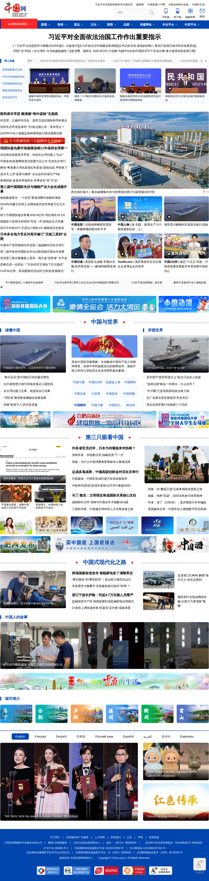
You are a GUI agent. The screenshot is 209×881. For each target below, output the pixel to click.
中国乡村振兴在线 (179, 4)
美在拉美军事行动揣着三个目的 (166, 404)
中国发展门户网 (156, 4)
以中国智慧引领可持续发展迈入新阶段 (28, 384)
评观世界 (155, 330)
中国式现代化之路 (104, 562)
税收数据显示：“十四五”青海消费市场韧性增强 (30, 197)
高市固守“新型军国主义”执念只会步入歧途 (173, 377)
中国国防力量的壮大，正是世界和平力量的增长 (29, 367)
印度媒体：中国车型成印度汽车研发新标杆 (99, 478)
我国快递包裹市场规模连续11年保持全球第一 (33, 148)
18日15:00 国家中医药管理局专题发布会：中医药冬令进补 (72, 60)
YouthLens (125, 261)
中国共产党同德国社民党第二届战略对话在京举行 (32, 245)
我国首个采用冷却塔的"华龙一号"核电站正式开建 (32, 221)
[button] (206, 148)
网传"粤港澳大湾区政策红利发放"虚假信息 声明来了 (33, 167)
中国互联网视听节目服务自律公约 (23, 842)
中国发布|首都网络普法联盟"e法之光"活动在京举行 (33, 161)
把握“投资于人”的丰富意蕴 (21, 404)
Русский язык (104, 736)
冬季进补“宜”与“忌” (46, 180)
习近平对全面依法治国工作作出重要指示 (104, 36)
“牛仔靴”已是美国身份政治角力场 (167, 391)
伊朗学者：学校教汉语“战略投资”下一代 (97, 455)
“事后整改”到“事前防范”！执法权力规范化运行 (101, 579)
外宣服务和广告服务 (77, 837)
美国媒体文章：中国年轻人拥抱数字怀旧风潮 (177, 509)
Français (40, 736)
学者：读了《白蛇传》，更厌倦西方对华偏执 (177, 502)
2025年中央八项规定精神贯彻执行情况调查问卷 (31, 133)
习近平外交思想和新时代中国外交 (114, 4)
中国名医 (77, 224)
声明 (140, 837)
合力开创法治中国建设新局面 (98, 45)
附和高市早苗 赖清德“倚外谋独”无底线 (29, 114)
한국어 (166, 736)
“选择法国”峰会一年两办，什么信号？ (170, 384)
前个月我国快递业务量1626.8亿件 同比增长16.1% (32, 215)
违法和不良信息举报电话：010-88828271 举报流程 (173, 842)
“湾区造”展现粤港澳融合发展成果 (25, 397)
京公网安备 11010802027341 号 (148, 848)
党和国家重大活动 (12, 69)
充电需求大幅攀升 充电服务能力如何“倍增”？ (101, 586)
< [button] (201, 61)
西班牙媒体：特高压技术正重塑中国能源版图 (28, 478)
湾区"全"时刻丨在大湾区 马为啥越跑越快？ (42, 51)
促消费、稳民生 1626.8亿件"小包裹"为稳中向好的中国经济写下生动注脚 (118, 51)
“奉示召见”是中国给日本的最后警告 (26, 377)
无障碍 (199, 866)
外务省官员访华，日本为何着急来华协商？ (103, 448)
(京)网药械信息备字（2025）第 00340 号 (160, 852)
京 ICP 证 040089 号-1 (55, 848)
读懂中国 (12, 330)
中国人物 (123, 224)
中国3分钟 (171, 261)
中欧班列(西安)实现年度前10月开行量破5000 (101, 485)
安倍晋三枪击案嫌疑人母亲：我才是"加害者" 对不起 (33, 258)
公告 (129, 837)
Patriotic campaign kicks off (162, 816)
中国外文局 (198, 4)
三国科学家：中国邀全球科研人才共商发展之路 (102, 509)
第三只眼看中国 (104, 437)
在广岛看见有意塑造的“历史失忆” (167, 397)
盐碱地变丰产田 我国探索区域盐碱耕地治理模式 (103, 601)
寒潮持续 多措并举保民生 (16, 180)
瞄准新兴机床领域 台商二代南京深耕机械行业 (33, 664)
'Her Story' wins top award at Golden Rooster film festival (41, 816)
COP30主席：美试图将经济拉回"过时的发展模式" (32, 271)
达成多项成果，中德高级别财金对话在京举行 (105, 472)
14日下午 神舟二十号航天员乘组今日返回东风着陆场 (142, 60)
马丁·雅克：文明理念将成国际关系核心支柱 (104, 495)
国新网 (140, 4)
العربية (148, 736)
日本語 (81, 736)
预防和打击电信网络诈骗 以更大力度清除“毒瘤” (192, 601)
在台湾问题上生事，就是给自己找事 (27, 391)
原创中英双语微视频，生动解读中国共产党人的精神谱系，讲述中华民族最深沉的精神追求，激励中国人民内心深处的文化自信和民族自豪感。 (104, 366)
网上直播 (9, 60)
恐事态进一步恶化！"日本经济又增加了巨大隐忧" (32, 264)
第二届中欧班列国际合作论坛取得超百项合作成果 (32, 251)
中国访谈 (77, 261)
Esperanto (187, 736)
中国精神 (80, 405)
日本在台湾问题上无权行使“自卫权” (165, 367)
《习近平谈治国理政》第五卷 (146, 282)
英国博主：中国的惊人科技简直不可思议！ (49, 506)
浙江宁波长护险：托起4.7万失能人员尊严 (102, 595)
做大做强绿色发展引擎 (180, 51)
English (20, 736)
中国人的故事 (16, 617)
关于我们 (55, 837)
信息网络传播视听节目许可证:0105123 (47, 852)
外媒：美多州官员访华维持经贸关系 (168, 478)
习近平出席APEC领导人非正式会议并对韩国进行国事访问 (86, 282)
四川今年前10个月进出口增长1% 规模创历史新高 (32, 228)
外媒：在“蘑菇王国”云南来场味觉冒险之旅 (175, 489)
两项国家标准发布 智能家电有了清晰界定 (102, 573)
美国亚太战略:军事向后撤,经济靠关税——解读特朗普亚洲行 (93, 266)
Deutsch (61, 736)
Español (128, 736)
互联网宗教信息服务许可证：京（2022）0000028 (103, 852)
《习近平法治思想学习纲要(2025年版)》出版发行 (45, 45)
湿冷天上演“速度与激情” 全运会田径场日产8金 (30, 174)
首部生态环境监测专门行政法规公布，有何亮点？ (32, 127)
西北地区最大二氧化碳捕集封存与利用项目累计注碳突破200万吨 (113, 192)
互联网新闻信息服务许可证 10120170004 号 (99, 848)
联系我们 (116, 837)
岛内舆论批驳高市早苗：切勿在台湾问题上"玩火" (32, 154)
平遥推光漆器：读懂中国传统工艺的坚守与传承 (15, 506)
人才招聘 (100, 837)
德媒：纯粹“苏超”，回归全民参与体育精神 (175, 495)
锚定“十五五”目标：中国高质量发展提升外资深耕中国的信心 (186, 266)
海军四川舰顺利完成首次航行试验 (186, 224)
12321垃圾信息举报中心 (86, 842)
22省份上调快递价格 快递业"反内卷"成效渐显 (101, 607)
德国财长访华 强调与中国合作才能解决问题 (100, 502)
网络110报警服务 (57, 842)
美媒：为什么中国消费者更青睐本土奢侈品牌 (101, 461)
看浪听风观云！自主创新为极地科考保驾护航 (28, 603)
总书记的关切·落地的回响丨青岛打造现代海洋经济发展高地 (157, 45)
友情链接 (154, 837)
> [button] (205, 61)
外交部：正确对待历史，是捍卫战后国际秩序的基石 (33, 120)
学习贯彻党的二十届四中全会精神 (24, 282)
